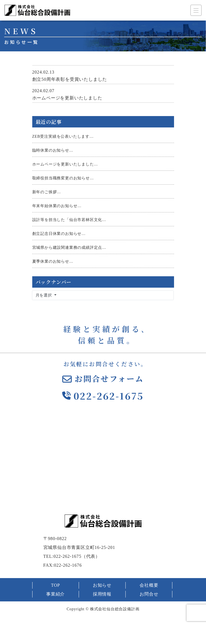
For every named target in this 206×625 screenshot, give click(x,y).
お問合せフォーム (109, 378)
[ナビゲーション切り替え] (196, 10)
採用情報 (102, 594)
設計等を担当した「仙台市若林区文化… (69, 220)
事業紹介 (55, 594)
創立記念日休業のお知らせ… (59, 234)
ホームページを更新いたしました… (65, 164)
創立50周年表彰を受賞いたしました (69, 79)
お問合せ (149, 594)
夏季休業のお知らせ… (52, 261)
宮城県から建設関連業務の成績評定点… (69, 247)
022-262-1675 (109, 395)
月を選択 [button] (44, 295)
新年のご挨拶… (46, 192)
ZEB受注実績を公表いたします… (63, 136)
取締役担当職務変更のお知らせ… (63, 178)
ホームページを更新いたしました (67, 98)
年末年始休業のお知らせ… (57, 206)
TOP (55, 585)
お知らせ (102, 585)
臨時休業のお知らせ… (52, 150)
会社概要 (149, 585)
